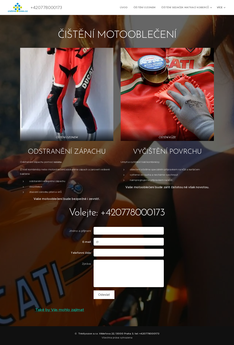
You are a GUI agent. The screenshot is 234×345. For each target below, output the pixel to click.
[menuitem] (127, 7)
